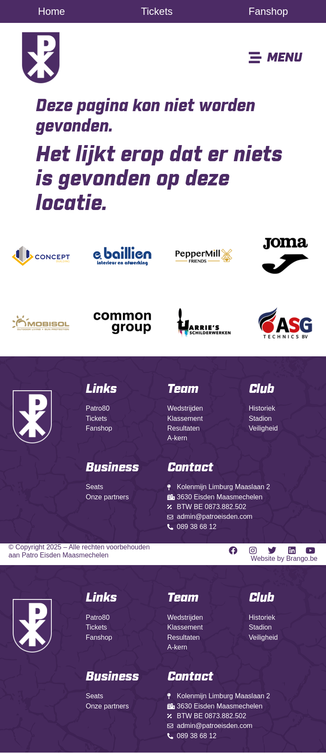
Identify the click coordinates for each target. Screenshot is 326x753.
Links (101, 389)
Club (261, 389)
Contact (190, 677)
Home (51, 11)
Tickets (156, 11)
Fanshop (268, 11)
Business (112, 468)
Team (183, 389)
